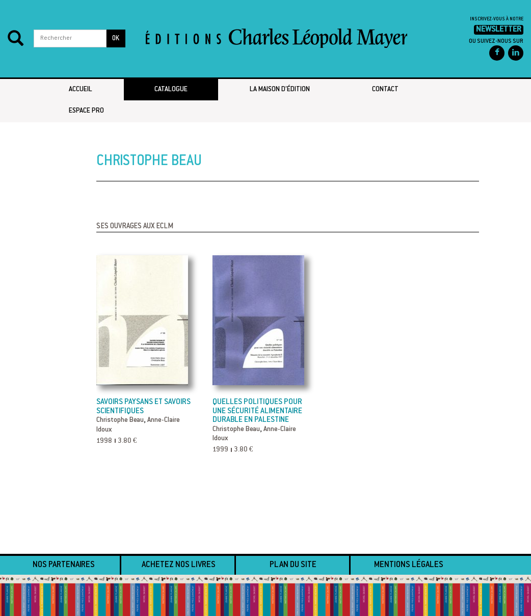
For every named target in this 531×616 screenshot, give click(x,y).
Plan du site (293, 565)
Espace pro (86, 111)
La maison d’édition (280, 89)
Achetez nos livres (179, 565)
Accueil (80, 89)
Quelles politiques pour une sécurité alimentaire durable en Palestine (257, 411)
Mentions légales (408, 565)
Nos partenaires (64, 565)
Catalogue (171, 89)
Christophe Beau (120, 420)
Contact (385, 89)
